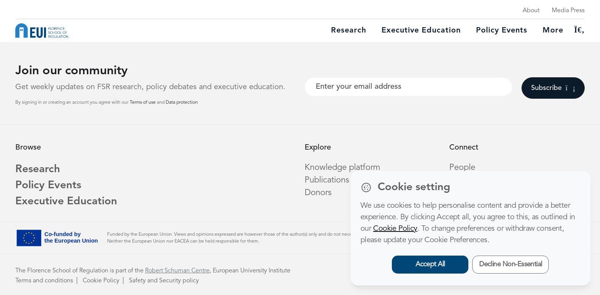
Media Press (568, 11)
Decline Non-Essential (510, 264)
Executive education (421, 30)
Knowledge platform (342, 167)
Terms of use (143, 102)
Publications (327, 180)
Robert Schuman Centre (177, 271)
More (553, 30)
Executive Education (66, 201)
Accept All (430, 264)
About (531, 11)
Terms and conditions (44, 281)
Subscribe (553, 88)
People (462, 167)
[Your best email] (408, 86)
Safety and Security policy (164, 281)
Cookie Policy (101, 281)
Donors (318, 193)
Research (348, 30)
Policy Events (501, 30)
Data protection (182, 102)
